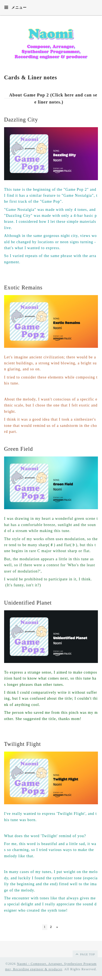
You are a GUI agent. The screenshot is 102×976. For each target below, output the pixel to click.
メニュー (15, 7)
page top (85, 954)
